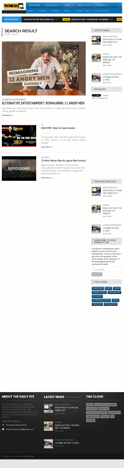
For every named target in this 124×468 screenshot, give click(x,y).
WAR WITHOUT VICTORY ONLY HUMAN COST (38, 19)
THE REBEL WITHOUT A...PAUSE (111, 83)
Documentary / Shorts (101, 309)
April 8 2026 (107, 87)
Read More (8, 115)
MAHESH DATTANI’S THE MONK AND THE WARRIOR (90, 19)
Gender (117, 297)
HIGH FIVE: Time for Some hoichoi (58, 128)
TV (42, 124)
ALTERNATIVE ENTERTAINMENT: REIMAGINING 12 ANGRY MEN (43, 103)
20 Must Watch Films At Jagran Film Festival (59, 162)
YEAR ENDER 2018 (114, 301)
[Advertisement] (107, 144)
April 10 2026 (107, 48)
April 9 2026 (107, 67)
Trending (66, 19)
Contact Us (102, 5)
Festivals (45, 157)
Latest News (34, 5)
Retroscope (97, 305)
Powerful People (99, 301)
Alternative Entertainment (14, 99)
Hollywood (97, 313)
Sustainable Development (97, 421)
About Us (88, 11)
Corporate (79, 11)
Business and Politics (110, 36)
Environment (98, 297)
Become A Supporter (101, 11)
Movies (108, 297)
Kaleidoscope (115, 421)
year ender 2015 (110, 313)
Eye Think (90, 429)
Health (115, 309)
